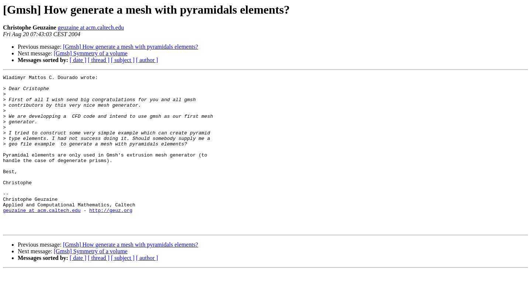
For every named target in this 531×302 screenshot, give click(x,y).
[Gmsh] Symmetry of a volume (91, 53)
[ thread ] (99, 60)
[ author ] (147, 60)
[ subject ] (123, 60)
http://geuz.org (110, 237)
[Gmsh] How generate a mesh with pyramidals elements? (130, 47)
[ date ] (78, 60)
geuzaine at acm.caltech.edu (91, 27)
